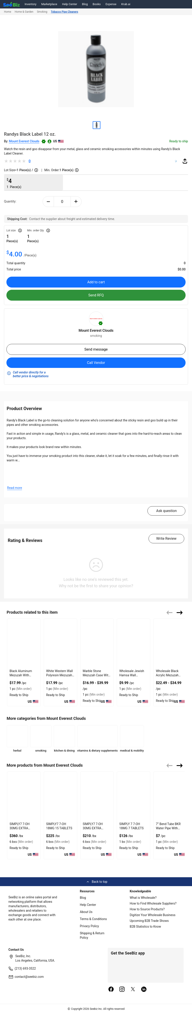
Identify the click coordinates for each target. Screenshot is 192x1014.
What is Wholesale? (143, 897)
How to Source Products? (147, 909)
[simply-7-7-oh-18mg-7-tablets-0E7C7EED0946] (133, 796)
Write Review (166, 538)
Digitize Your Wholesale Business (152, 915)
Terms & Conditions (93, 919)
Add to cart (96, 282)
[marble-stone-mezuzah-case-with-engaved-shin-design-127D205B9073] (97, 643)
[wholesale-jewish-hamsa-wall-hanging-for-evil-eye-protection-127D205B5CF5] (133, 643)
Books (97, 4)
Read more (14, 488)
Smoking (42, 11)
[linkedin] (144, 989)
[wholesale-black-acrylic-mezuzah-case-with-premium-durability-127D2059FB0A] (170, 643)
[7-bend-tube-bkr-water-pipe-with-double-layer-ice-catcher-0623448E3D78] (170, 796)
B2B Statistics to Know (145, 926)
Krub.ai (125, 4)
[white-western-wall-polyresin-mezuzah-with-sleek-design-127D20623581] (60, 643)
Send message (96, 349)
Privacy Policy (89, 926)
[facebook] (111, 989)
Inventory (30, 4)
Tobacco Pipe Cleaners (64, 11)
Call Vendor (96, 363)
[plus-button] (76, 201)
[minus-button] (48, 201)
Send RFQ (96, 295)
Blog (85, 4)
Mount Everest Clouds (24, 141)
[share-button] (185, 161)
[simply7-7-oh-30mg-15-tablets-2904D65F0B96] (23, 796)
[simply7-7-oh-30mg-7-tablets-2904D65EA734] (97, 796)
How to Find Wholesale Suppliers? (153, 903)
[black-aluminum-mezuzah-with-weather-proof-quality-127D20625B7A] (23, 643)
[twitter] (133, 989)
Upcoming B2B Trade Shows (149, 921)
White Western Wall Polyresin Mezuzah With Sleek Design (59, 675)
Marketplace (49, 4)
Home (7, 11)
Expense (111, 4)
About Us (86, 912)
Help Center (69, 4)
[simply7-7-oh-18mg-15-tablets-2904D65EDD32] (60, 796)
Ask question (166, 511)
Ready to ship (178, 141)
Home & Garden (24, 11)
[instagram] (122, 989)
